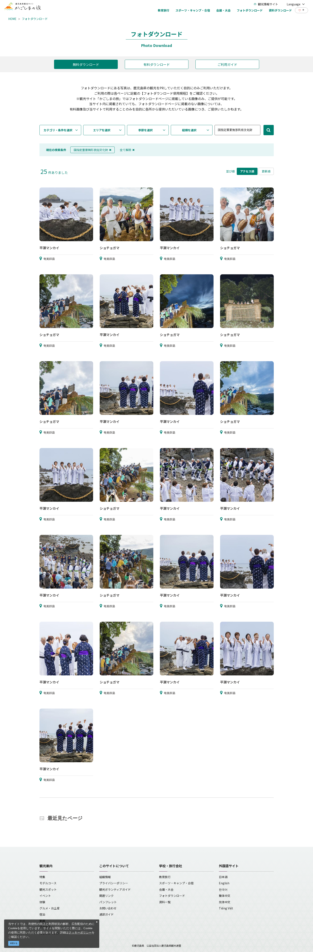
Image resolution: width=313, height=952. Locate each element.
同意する (13, 943)
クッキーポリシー (80, 932)
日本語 (223, 877)
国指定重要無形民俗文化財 (92, 150)
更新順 (266, 171)
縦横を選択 (189, 130)
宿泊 (42, 914)
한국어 (223, 889)
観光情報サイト (266, 4)
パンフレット (108, 902)
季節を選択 (145, 130)
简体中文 (224, 902)
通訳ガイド (106, 914)
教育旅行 (165, 877)
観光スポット (48, 889)
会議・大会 (166, 889)
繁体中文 (224, 896)
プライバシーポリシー (113, 883)
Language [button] (296, 4)
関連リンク (106, 896)
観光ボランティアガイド (115, 889)
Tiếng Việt (226, 908)
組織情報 (105, 877)
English (224, 883)
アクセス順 (247, 171)
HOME (12, 19)
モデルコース (48, 883)
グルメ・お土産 (49, 908)
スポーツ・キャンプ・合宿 (176, 883)
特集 (42, 877)
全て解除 (127, 150)
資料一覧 (165, 902)
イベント (45, 896)
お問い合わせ (108, 908)
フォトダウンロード (35, 19)
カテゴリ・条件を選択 (58, 130)
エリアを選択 (101, 130)
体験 (42, 902)
